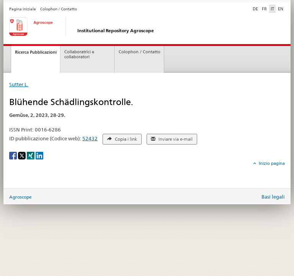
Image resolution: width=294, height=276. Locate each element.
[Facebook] (13, 155)
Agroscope (20, 197)
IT (272, 9)
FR (264, 9)
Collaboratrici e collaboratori (79, 54)
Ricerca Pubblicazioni (36, 52)
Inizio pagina (271, 163)
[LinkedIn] (39, 155)
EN (280, 9)
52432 (90, 138)
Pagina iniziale (22, 9)
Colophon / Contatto (58, 9)
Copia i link (122, 139)
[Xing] (31, 155)
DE (256, 8)
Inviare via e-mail (172, 139)
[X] (22, 155)
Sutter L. (18, 84)
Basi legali (273, 197)
